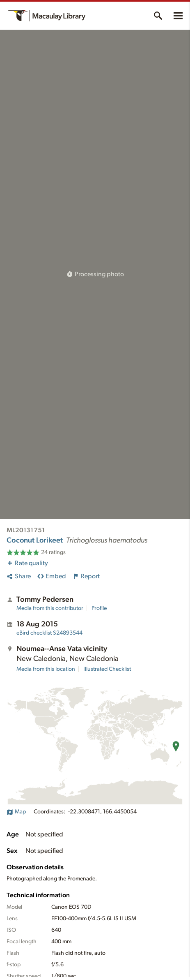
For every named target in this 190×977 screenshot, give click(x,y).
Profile (99, 608)
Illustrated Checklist (107, 669)
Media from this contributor (49, 608)
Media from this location (45, 669)
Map (16, 812)
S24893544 (49, 633)
